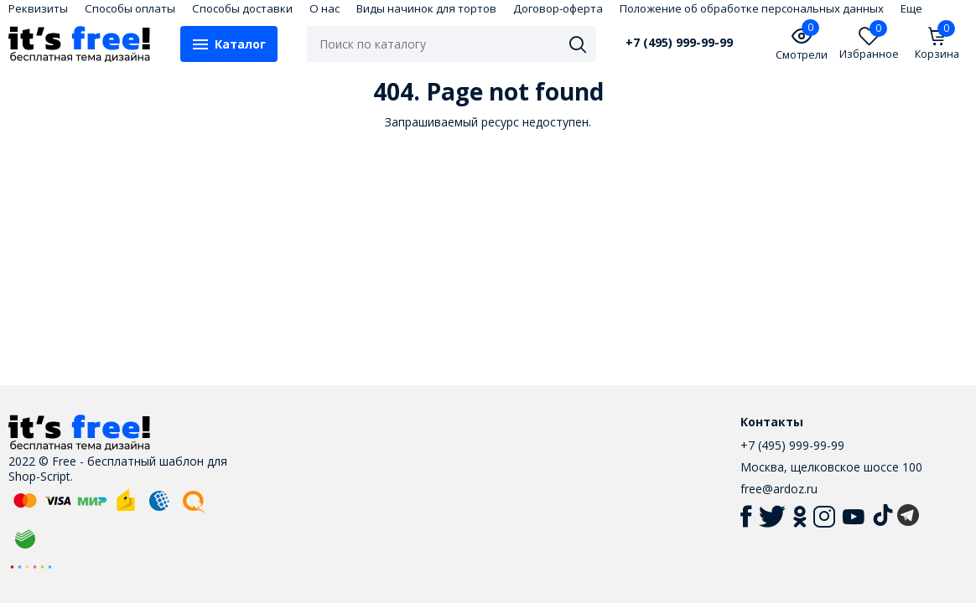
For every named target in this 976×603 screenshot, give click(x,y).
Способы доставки (242, 8)
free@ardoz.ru (779, 489)
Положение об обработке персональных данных (752, 8)
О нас (324, 8)
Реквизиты (38, 8)
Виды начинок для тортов (426, 8)
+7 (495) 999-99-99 (679, 42)
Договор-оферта (558, 8)
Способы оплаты (130, 8)
